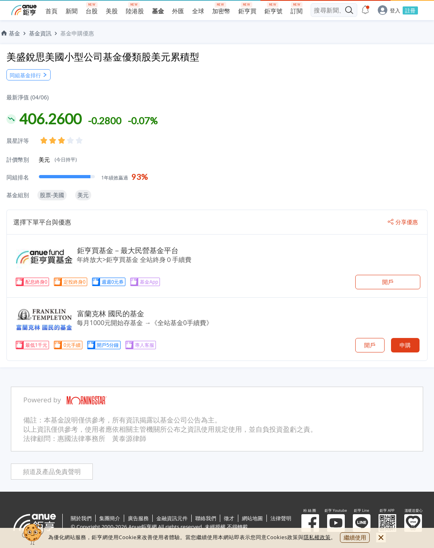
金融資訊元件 (172, 518)
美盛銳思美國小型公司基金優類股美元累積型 (102, 56)
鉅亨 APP (387, 523)
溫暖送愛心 (413, 523)
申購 (405, 345)
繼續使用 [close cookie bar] (355, 537)
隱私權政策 (317, 537)
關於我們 (81, 518)
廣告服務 (138, 518)
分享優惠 (403, 222)
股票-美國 (52, 195)
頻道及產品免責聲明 (52, 471)
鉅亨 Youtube (336, 523)
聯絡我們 (205, 518)
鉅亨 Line (362, 523)
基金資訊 (40, 33)
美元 (58, 159)
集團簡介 (109, 518)
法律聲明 (280, 518)
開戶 (387, 282)
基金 (10, 33)
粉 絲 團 (310, 523)
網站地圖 (252, 518)
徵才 (229, 518)
